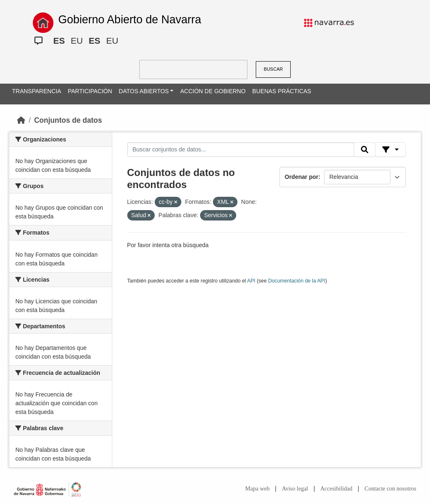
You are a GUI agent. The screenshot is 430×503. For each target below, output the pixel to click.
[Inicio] (21, 120)
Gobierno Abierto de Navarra (129, 19)
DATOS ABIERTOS (144, 91)
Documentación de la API (297, 281)
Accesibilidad (336, 489)
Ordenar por (302, 176)
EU (77, 40)
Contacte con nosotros (390, 489)
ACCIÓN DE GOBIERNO (212, 91)
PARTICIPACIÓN (90, 91)
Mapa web (257, 489)
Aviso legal (295, 489)
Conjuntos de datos (68, 120)
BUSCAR (273, 69)
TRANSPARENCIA (36, 91)
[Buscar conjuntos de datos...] (240, 149)
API (251, 281)
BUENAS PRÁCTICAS (281, 91)
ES (59, 40)
